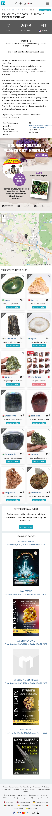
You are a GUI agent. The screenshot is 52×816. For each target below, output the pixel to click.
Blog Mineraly (10, 795)
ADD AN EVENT (26, 527)
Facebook (22, 795)
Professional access (21, 789)
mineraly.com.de (41, 802)
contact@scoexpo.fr (39, 127)
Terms (5, 787)
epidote (7, 376)
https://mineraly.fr (41, 798)
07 (26, 10)
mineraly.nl (37, 805)
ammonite (34, 492)
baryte (33, 299)
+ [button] (3, 216)
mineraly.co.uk (23, 802)
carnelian (34, 415)
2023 (12, 10)
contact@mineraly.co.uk (20, 798)
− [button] (3, 220)
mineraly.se (31, 808)
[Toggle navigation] (47, 3)
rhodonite (34, 376)
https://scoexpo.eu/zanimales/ (40, 125)
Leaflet (28, 264)
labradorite (9, 415)
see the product (13, 307)
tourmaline (9, 338)
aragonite (8, 492)
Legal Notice (14, 787)
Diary (6, 10)
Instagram (34, 795)
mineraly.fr (8, 802)
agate (6, 299)
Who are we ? (38, 787)
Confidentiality (25, 787)
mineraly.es (23, 805)
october (19, 10)
